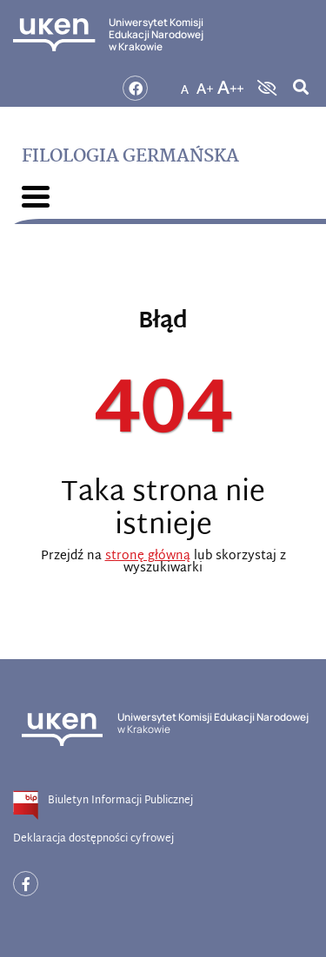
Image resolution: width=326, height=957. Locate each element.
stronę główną (147, 556)
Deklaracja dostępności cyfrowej (93, 838)
